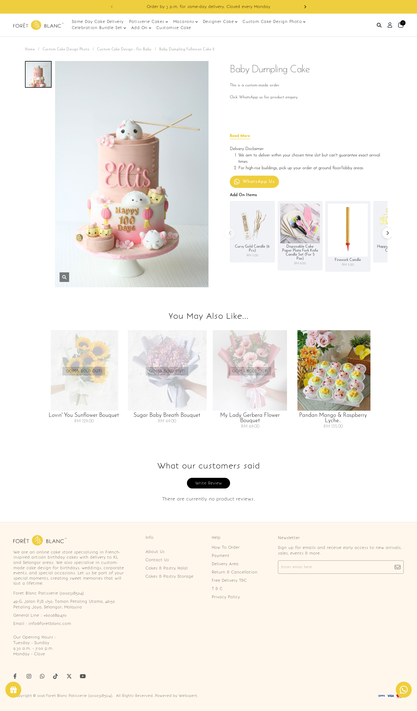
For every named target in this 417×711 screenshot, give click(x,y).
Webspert (188, 695)
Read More (240, 136)
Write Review (208, 483)
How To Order (226, 547)
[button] (305, 7)
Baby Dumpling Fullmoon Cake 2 (187, 49)
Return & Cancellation (234, 572)
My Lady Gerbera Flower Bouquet (250, 418)
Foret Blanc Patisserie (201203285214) (79, 695)
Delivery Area (225, 563)
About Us (155, 551)
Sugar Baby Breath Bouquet (167, 415)
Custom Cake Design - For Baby (124, 49)
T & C (217, 588)
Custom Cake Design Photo (66, 49)
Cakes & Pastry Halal (166, 568)
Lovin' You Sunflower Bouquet (84, 415)
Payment (221, 555)
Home (30, 49)
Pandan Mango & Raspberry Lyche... (333, 418)
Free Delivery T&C (229, 580)
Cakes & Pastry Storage (169, 576)
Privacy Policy (226, 597)
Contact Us (157, 560)
